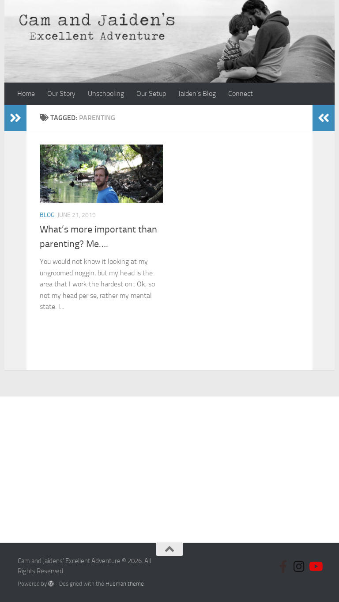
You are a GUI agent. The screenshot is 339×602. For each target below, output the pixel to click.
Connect (240, 93)
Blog (47, 215)
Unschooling (106, 93)
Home (26, 93)
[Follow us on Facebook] (283, 566)
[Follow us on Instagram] (299, 566)
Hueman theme (124, 583)
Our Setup (151, 93)
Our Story (61, 93)
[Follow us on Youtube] (315, 566)
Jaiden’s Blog (197, 93)
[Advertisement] (169, 463)
